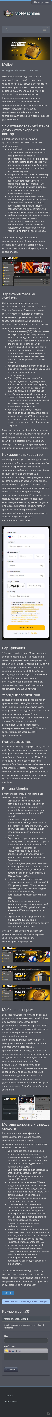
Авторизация (41, 2)
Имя (6, 1336)
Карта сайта (11, 1401)
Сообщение (10, 1346)
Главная (9, 1395)
